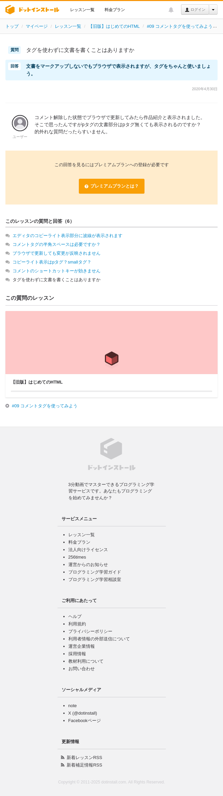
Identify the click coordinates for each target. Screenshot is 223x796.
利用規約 (77, 623)
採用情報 (77, 653)
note (72, 705)
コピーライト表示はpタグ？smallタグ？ (52, 262)
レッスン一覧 (82, 9)
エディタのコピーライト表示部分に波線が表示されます (67, 235)
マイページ (37, 26)
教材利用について (86, 661)
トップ (12, 26)
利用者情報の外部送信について (99, 638)
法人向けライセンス (88, 549)
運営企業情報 (81, 646)
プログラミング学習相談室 (94, 579)
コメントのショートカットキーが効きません (57, 270)
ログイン (195, 9)
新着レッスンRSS (84, 757)
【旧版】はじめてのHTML (114, 26)
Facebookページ (84, 720)
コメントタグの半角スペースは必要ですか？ (57, 244)
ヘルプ (75, 616)
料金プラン (115, 9)
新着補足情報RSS (84, 765)
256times (77, 557)
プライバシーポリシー (90, 631)
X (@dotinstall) (82, 713)
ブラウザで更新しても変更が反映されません (57, 253)
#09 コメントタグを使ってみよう (180, 26)
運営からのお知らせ (88, 564)
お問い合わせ (81, 668)
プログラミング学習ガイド (94, 572)
